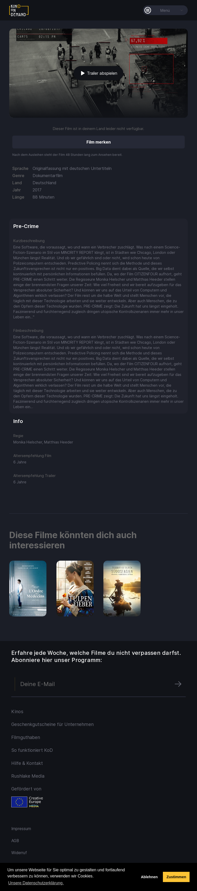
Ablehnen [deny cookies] (149, 877)
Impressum (21, 828)
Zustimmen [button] (176, 877)
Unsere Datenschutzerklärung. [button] (36, 883)
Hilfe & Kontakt (27, 763)
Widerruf (19, 852)
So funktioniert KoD (32, 750)
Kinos (17, 711)
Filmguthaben (25, 737)
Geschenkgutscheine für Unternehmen (52, 724)
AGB (15, 840)
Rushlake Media (27, 776)
